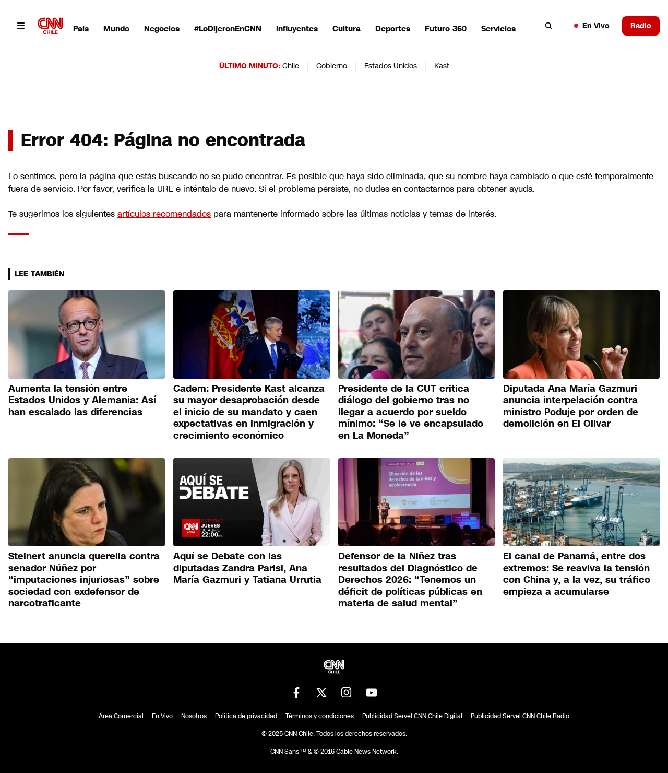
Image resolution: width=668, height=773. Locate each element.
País (81, 28)
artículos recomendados (164, 214)
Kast (441, 66)
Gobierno (331, 66)
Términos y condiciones (319, 716)
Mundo (116, 28)
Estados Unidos (390, 66)
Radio (640, 25)
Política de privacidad (246, 716)
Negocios (162, 28)
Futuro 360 (446, 28)
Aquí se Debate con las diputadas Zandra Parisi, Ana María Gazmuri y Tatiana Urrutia (247, 568)
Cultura (346, 28)
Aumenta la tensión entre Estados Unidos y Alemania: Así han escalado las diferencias (82, 400)
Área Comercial (121, 716)
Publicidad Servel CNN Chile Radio (520, 716)
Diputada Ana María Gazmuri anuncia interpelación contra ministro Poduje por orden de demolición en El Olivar (570, 406)
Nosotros (194, 716)
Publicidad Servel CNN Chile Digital (412, 716)
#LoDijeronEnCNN (227, 28)
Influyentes (297, 28)
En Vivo (592, 25)
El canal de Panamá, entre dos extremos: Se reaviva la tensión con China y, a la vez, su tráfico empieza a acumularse (576, 574)
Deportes (392, 28)
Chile (290, 66)
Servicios (498, 28)
